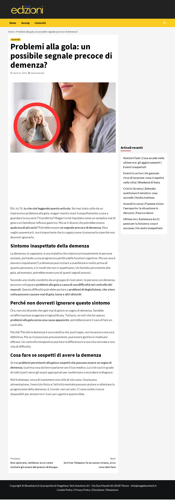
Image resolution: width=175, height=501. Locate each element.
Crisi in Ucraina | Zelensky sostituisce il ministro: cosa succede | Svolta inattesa (140, 194)
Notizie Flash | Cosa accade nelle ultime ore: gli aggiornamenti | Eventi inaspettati (143, 164)
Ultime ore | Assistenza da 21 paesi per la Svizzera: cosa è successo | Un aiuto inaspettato (143, 225)
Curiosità (40, 23)
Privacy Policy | (83, 491)
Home (11, 32)
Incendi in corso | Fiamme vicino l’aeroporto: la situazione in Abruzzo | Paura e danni (143, 209)
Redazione (112, 491)
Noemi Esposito (37, 74)
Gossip (25, 23)
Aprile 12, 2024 (20, 74)
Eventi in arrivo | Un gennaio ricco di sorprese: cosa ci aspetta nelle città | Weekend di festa (143, 179)
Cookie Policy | (65, 491)
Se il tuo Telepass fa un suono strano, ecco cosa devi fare (89, 464)
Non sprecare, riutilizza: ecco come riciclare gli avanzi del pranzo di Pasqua (36, 464)
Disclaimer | (99, 491)
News (13, 23)
